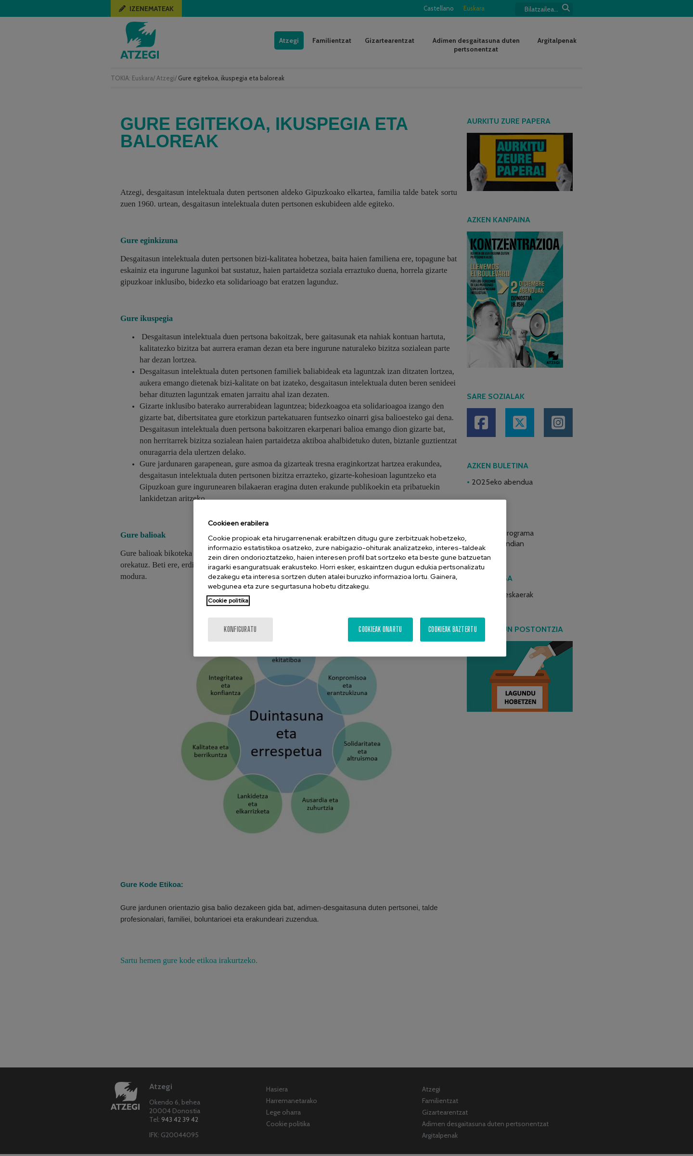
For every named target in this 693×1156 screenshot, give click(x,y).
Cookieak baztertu (452, 629)
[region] (349, 578)
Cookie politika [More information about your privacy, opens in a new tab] (228, 600)
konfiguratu (240, 629)
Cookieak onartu (380, 629)
